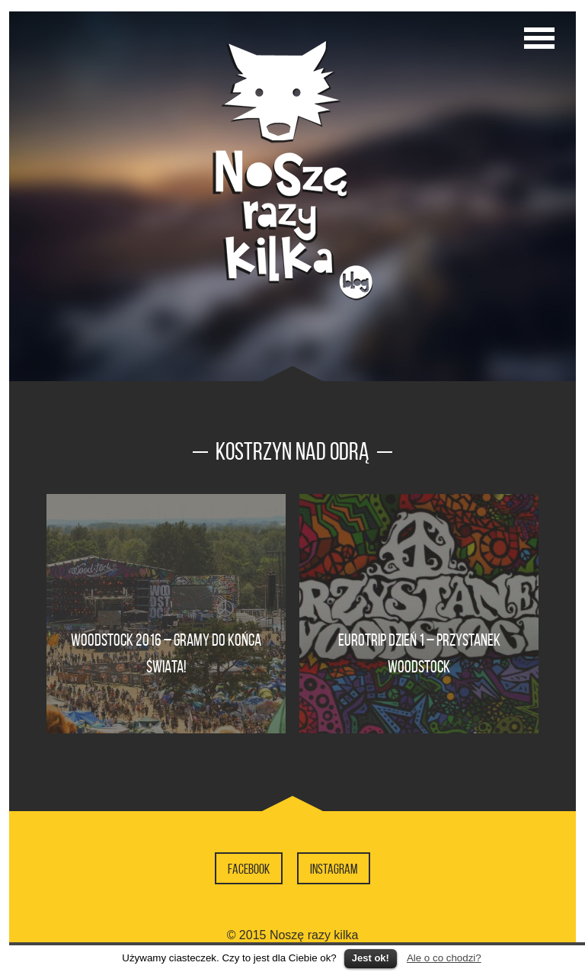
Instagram (333, 869)
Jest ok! (370, 958)
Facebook (249, 869)
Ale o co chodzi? (444, 958)
